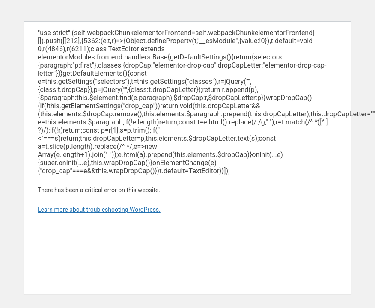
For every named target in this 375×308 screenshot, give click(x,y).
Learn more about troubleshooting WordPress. (99, 209)
